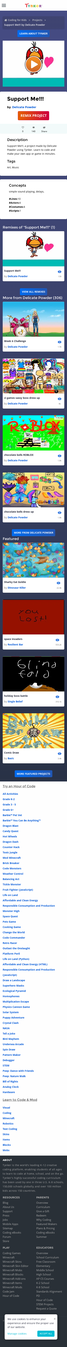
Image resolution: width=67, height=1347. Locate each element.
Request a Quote (46, 1308)
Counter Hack (11, 847)
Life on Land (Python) (16, 959)
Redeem (41, 1215)
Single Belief (15, 701)
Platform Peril (11, 953)
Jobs (5, 1219)
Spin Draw (9, 1049)
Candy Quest (10, 831)
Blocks (7, 1145)
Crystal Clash (11, 1023)
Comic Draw (11, 752)
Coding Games (12, 1253)
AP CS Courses (45, 1278)
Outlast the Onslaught (16, 948)
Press (6, 1215)
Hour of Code (11, 1295)
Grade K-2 (9, 799)
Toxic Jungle (10, 852)
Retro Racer (10, 943)
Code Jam (8, 1291)
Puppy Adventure (13, 1017)
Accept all (46, 1333)
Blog (5, 1202)
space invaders (13, 639)
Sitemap (8, 1228)
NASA (6, 1028)
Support (8, 1211)
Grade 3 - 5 (9, 804)
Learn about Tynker (33, 33)
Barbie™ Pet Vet (12, 815)
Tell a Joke (9, 1033)
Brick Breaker (11, 863)
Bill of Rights (10, 1081)
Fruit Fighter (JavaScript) (18, 889)
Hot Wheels (10, 836)
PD (38, 1295)
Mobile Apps (10, 1224)
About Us (8, 1207)
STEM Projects (45, 1304)
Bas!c (11, 758)
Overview (42, 1202)
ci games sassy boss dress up (22, 398)
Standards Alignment (49, 1291)
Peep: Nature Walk (14, 1076)
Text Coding (10, 1129)
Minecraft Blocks (13, 1274)
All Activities (10, 793)
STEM (6, 1065)
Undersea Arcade (13, 1044)
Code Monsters (12, 868)
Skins (6, 1134)
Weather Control (13, 873)
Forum (7, 1237)
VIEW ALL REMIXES (33, 291)
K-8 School (42, 1287)
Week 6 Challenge (15, 341)
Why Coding (43, 1219)
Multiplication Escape (16, 1001)
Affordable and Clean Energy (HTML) (25, 964)
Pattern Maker (12, 1055)
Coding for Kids (17, 20)
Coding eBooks (12, 1232)
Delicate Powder (24, 107)
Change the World (14, 932)
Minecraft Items (12, 1283)
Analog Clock (11, 1086)
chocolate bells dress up (19, 511)
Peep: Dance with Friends (18, 1070)
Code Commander (14, 937)
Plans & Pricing (45, 1228)
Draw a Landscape (14, 980)
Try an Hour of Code (19, 786)
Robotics (8, 1123)
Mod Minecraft (12, 857)
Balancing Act (11, 879)
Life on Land (10, 895)
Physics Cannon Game (16, 1007)
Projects (37, 20)
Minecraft (8, 1118)
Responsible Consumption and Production (29, 905)
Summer (41, 1237)
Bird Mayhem (11, 1039)
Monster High (11, 911)
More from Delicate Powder (33, 532)
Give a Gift (42, 1211)
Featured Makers (46, 1224)
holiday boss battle (16, 695)
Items (6, 1139)
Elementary (43, 1266)
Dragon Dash (10, 841)
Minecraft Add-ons (14, 1278)
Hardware (9, 1092)
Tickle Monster (12, 884)
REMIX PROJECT (34, 115)
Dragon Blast (10, 825)
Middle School (45, 1270)
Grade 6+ (8, 809)
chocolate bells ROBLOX (18, 455)
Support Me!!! (12, 270)
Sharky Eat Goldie (15, 582)
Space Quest (10, 916)
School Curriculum (47, 1257)
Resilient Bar (15, 644)
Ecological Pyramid (14, 991)
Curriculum (43, 1207)
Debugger (8, 1060)
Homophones (11, 996)
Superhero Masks (13, 985)
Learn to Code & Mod (20, 1100)
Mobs (6, 1150)
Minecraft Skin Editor (15, 1266)
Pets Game (9, 921)
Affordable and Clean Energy (20, 900)
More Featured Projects (33, 773)
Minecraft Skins (12, 1261)
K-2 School (42, 1283)
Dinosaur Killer (17, 587)
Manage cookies (17, 1333)
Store (6, 1241)
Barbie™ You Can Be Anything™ (22, 820)
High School (43, 1274)
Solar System (11, 1012)
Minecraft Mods (12, 1287)
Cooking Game (12, 927)
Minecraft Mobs (12, 1270)
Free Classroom (45, 1261)
